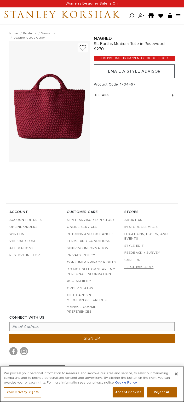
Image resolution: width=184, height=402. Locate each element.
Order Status (80, 288)
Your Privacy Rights (22, 392)
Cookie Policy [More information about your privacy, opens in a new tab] (126, 382)
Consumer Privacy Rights (91, 262)
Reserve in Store (25, 255)
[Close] (176, 374)
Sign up (92, 338)
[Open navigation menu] (178, 16)
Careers (132, 260)
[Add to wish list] (83, 47)
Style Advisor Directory (91, 220)
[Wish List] (161, 16)
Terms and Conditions (88, 241)
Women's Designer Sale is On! (92, 3)
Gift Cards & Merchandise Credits (87, 298)
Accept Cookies (128, 392)
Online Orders (23, 227)
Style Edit (134, 245)
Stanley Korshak (62, 15)
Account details (25, 220)
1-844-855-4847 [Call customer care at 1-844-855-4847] (139, 267)
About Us (133, 220)
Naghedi (103, 38)
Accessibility (79, 281)
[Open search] (131, 16)
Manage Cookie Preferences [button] (81, 309)
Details (134, 95)
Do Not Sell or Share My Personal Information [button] (91, 272)
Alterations (21, 248)
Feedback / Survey (142, 252)
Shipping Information (88, 248)
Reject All (162, 392)
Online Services (82, 227)
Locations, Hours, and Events (146, 237)
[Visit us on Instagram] (24, 351)
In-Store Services (141, 227)
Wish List (17, 234)
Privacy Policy (81, 255)
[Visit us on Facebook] (13, 351)
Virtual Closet (24, 241)
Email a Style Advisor (134, 71)
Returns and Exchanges (90, 234)
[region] (92, 384)
